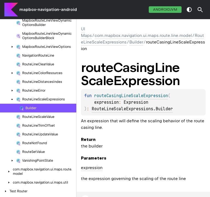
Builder (136, 42)
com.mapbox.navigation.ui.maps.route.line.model (143, 35)
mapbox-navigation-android (48, 9)
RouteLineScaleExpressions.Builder (132, 109)
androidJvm (165, 9)
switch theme (189, 9)
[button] (200, 9)
